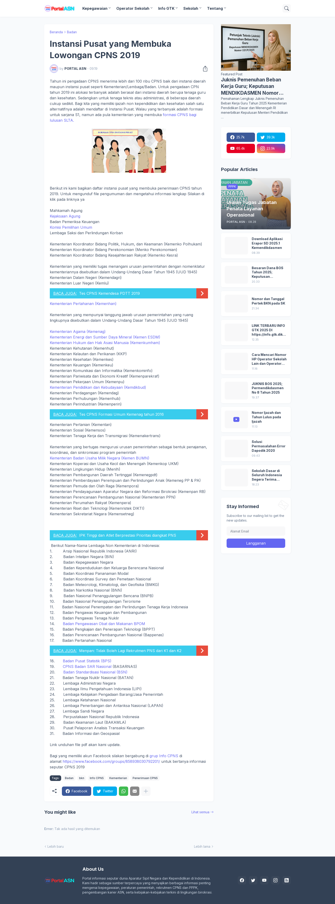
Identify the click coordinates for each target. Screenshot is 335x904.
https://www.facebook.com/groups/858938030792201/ (111, 761)
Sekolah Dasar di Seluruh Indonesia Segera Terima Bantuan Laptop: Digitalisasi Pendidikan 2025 (267, 475)
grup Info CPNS (164, 755)
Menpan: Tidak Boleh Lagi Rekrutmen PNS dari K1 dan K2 (130, 650)
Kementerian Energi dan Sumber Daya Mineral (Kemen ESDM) (105, 337)
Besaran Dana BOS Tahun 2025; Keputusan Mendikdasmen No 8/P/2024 (267, 272)
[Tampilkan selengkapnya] (146, 791)
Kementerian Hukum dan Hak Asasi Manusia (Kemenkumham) (105, 342)
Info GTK (166, 8)
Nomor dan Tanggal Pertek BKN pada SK (268, 301)
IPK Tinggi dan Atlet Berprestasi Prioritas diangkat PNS (127, 535)
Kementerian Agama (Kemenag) (78, 331)
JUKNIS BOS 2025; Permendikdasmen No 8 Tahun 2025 (268, 388)
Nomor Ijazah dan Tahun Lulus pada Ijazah (266, 417)
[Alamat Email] (256, 531)
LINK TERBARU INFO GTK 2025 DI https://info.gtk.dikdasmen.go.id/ (269, 330)
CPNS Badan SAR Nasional (87, 666)
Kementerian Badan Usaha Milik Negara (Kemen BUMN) (99, 458)
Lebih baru (55, 846)
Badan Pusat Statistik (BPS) (87, 661)
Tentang (215, 8)
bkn (81, 778)
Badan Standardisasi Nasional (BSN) (95, 672)
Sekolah (190, 8)
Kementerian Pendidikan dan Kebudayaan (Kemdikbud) (98, 387)
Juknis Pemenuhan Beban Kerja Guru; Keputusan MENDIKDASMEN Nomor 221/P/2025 (251, 86)
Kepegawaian (94, 8)
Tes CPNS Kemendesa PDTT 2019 (109, 293)
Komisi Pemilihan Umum (71, 227)
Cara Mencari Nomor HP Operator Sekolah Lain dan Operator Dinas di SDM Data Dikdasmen (269, 359)
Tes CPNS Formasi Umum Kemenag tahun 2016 (121, 414)
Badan (72, 32)
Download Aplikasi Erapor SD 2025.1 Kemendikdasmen (267, 243)
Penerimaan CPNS (145, 778)
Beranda (56, 32)
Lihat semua (200, 812)
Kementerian (118, 778)
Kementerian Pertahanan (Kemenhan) (83, 303)
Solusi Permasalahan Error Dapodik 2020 (268, 446)
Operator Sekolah (132, 8)
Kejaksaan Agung (65, 216)
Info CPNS (97, 778)
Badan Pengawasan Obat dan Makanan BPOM (104, 623)
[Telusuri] (286, 8)
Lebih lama (202, 846)
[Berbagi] (204, 68)
